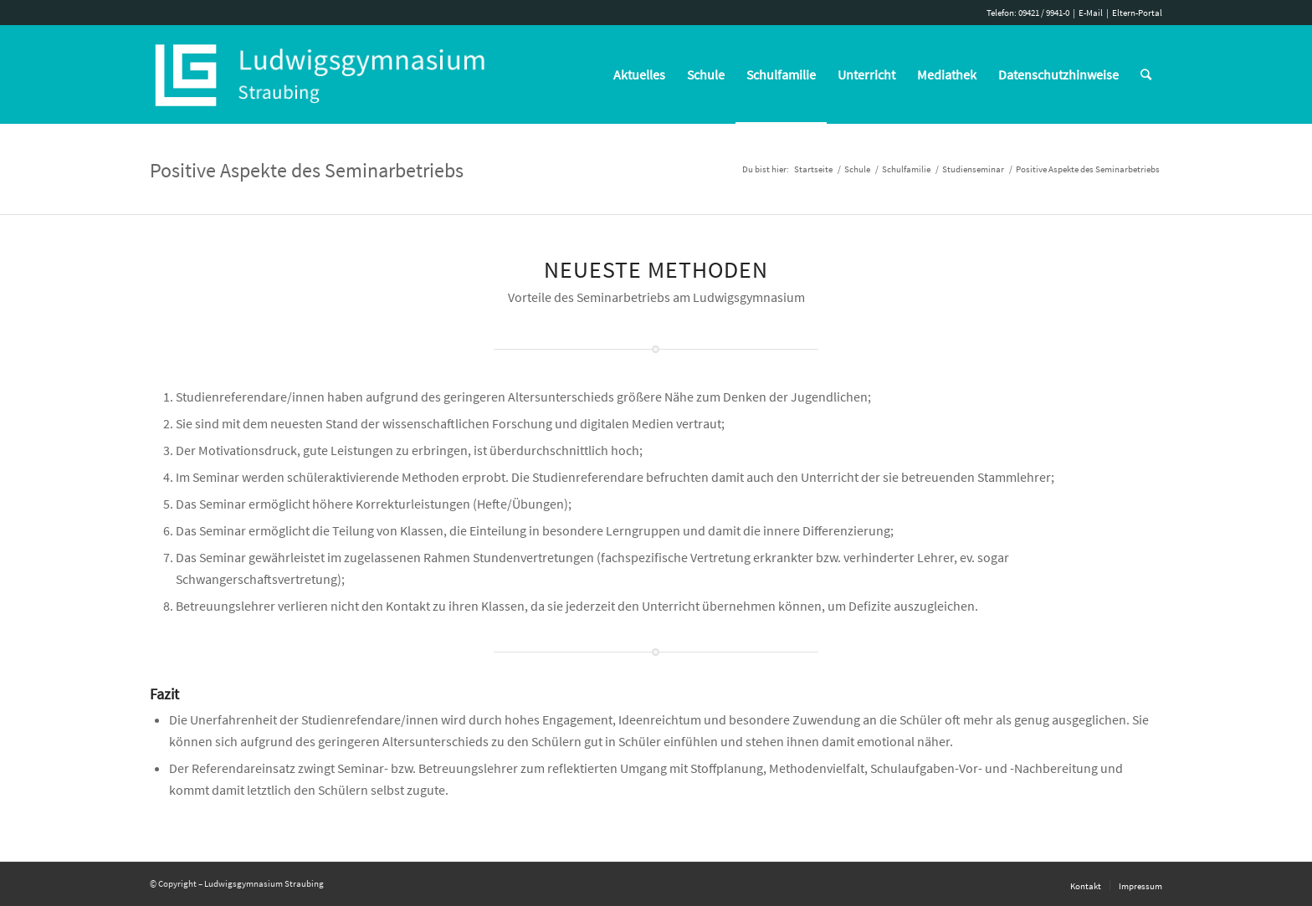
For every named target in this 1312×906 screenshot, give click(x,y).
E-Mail (1091, 12)
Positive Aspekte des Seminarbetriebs (307, 170)
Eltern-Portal (1137, 12)
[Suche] (1146, 74)
